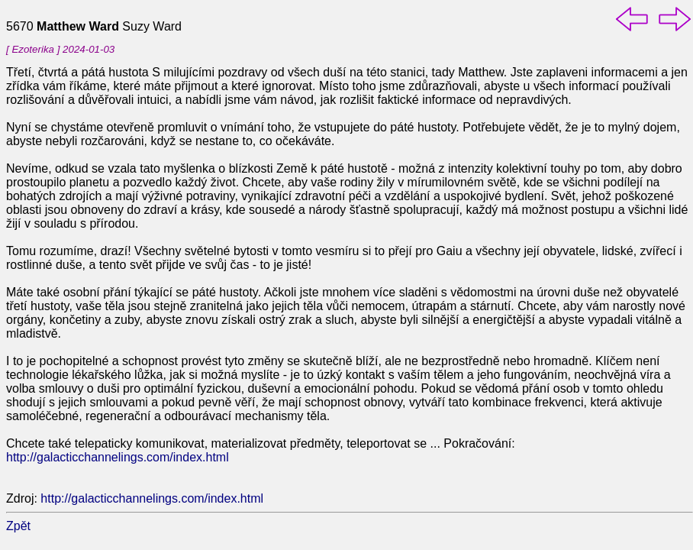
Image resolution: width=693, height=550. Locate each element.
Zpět (18, 525)
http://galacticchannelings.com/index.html (117, 457)
